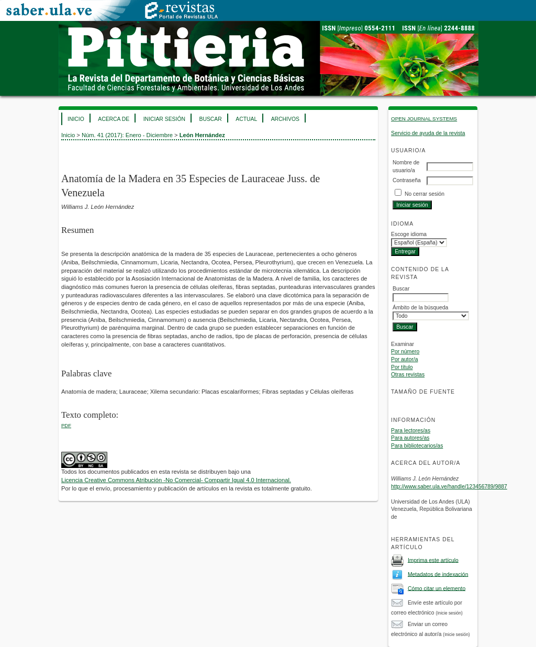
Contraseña (407, 180)
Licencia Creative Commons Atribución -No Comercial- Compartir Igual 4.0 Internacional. (176, 480)
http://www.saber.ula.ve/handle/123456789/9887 (449, 486)
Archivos (285, 119)
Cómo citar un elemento (436, 588)
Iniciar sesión (164, 119)
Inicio (76, 119)
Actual (246, 119)
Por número (405, 351)
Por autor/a (404, 359)
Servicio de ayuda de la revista (428, 133)
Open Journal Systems (424, 118)
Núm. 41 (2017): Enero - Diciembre (127, 135)
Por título (402, 367)
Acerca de (113, 119)
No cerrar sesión (424, 194)
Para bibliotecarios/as (417, 446)
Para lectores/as (410, 430)
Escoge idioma (409, 234)
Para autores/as (410, 438)
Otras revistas (408, 374)
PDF (66, 425)
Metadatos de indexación (438, 574)
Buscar (210, 119)
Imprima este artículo (433, 560)
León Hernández (202, 135)
